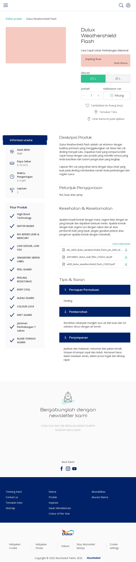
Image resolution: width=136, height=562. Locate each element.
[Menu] (6, 5)
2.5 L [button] (93, 78)
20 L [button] (118, 78)
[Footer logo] (68, 532)
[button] (128, 5)
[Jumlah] (91, 96)
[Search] (121, 5)
